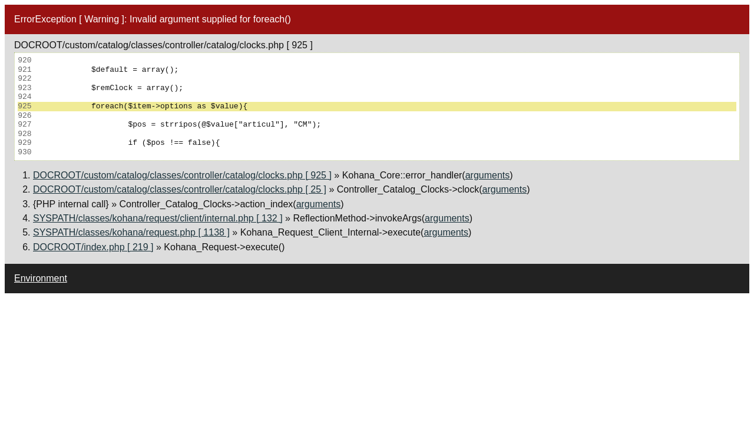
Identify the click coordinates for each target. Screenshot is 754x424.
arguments (487, 175)
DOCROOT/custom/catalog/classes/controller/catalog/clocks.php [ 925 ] (182, 175)
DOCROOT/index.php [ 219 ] (93, 247)
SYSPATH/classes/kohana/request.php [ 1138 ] (131, 232)
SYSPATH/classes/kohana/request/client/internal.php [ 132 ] (158, 218)
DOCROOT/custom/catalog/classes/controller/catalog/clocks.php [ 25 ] (179, 189)
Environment (40, 278)
